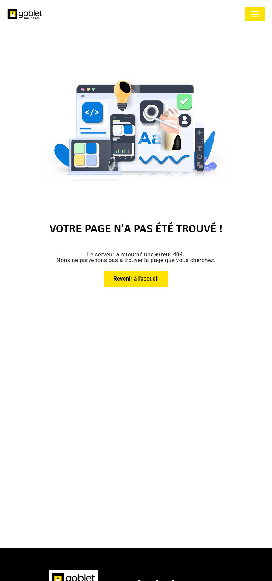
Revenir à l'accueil (135, 278)
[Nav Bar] (255, 14)
